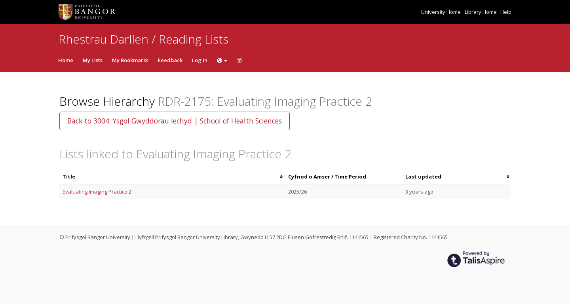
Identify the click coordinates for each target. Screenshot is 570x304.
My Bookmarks (130, 60)
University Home (441, 11)
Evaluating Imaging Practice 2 (97, 191)
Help (505, 11)
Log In (199, 60)
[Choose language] (222, 60)
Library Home (481, 11)
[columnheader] (172, 176)
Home (65, 60)
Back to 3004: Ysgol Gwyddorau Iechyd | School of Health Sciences (174, 120)
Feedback (170, 60)
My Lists (93, 60)
